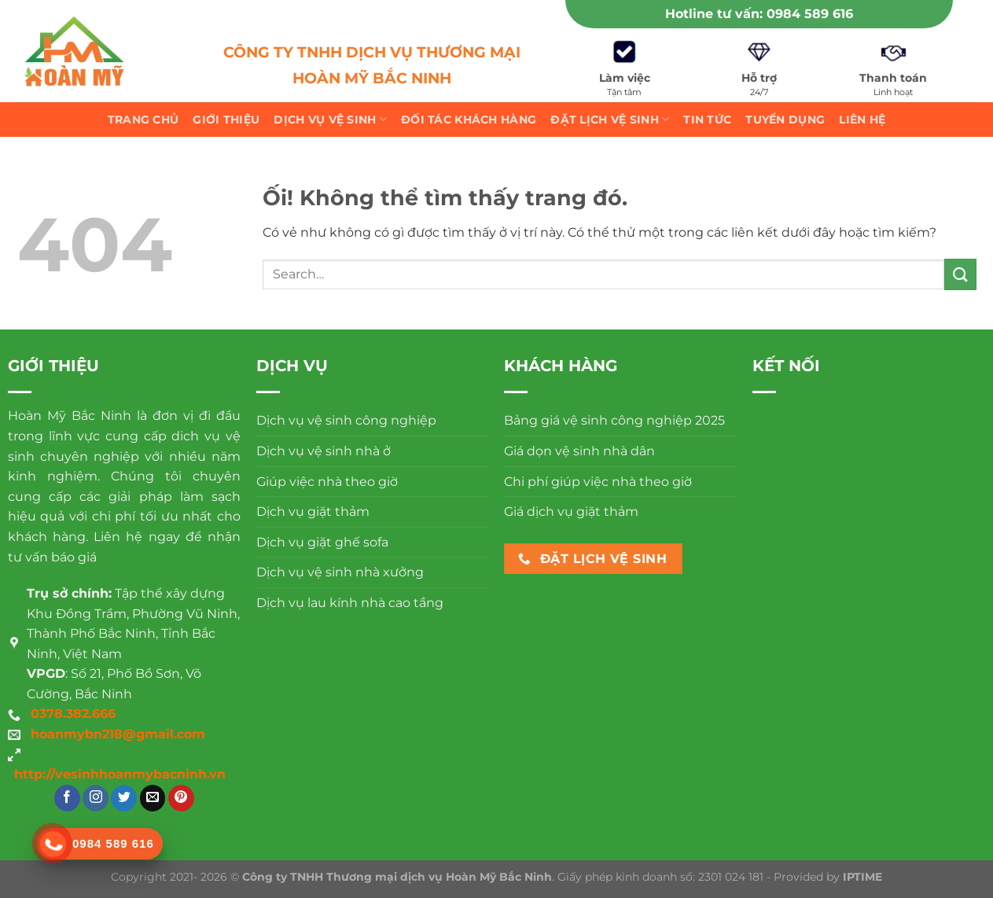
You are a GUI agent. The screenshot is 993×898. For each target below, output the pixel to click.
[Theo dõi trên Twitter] (124, 798)
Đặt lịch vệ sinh (609, 119)
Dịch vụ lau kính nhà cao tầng (349, 602)
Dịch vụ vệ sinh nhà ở (323, 450)
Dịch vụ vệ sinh (330, 119)
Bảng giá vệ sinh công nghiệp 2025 (614, 420)
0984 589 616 (810, 13)
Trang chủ (143, 119)
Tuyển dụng (785, 119)
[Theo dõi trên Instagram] (95, 798)
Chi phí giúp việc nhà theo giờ (598, 481)
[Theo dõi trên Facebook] (67, 798)
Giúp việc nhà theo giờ (327, 481)
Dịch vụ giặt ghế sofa (322, 542)
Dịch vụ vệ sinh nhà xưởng (340, 572)
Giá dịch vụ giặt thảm (571, 511)
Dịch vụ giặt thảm (313, 511)
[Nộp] (960, 274)
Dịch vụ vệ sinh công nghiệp (346, 420)
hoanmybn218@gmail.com (118, 734)
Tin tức (707, 119)
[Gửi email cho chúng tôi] (153, 798)
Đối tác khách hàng (468, 119)
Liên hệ (862, 119)
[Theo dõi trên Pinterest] (181, 798)
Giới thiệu (226, 119)
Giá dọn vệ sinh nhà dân (579, 450)
